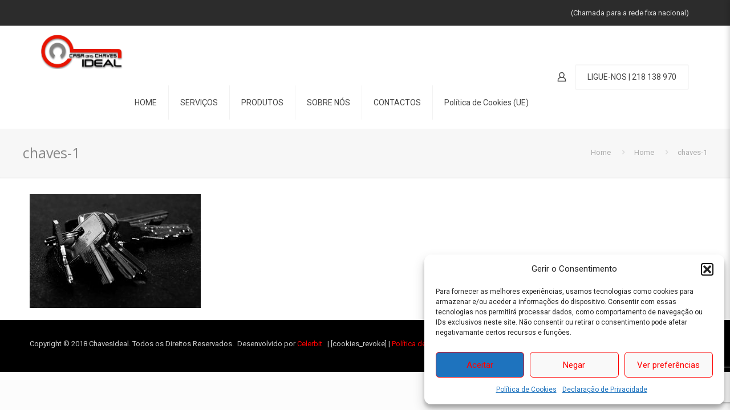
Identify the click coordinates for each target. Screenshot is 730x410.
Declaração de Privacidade (604, 389)
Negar (574, 365)
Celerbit (309, 343)
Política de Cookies (526, 389)
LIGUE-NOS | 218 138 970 (631, 76)
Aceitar (480, 365)
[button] (707, 269)
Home (601, 152)
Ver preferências (668, 365)
